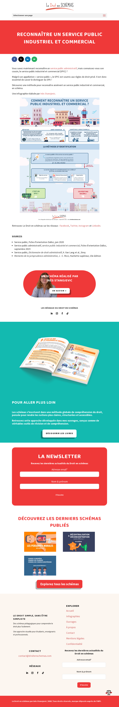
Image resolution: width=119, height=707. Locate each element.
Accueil (70, 610)
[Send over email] (34, 59)
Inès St (43, 93)
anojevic (51, 93)
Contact (70, 632)
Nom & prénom (59, 481)
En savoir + (59, 290)
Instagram (84, 225)
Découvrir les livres (59, 433)
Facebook (64, 225)
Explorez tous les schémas (59, 584)
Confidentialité (74, 644)
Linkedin (96, 225)
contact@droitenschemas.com (34, 655)
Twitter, (74, 225)
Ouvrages (71, 621)
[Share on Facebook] (14, 59)
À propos (71, 627)
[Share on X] (21, 59)
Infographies (73, 616)
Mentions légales (75, 638)
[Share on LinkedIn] (28, 59)
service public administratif (63, 68)
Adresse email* (60, 469)
